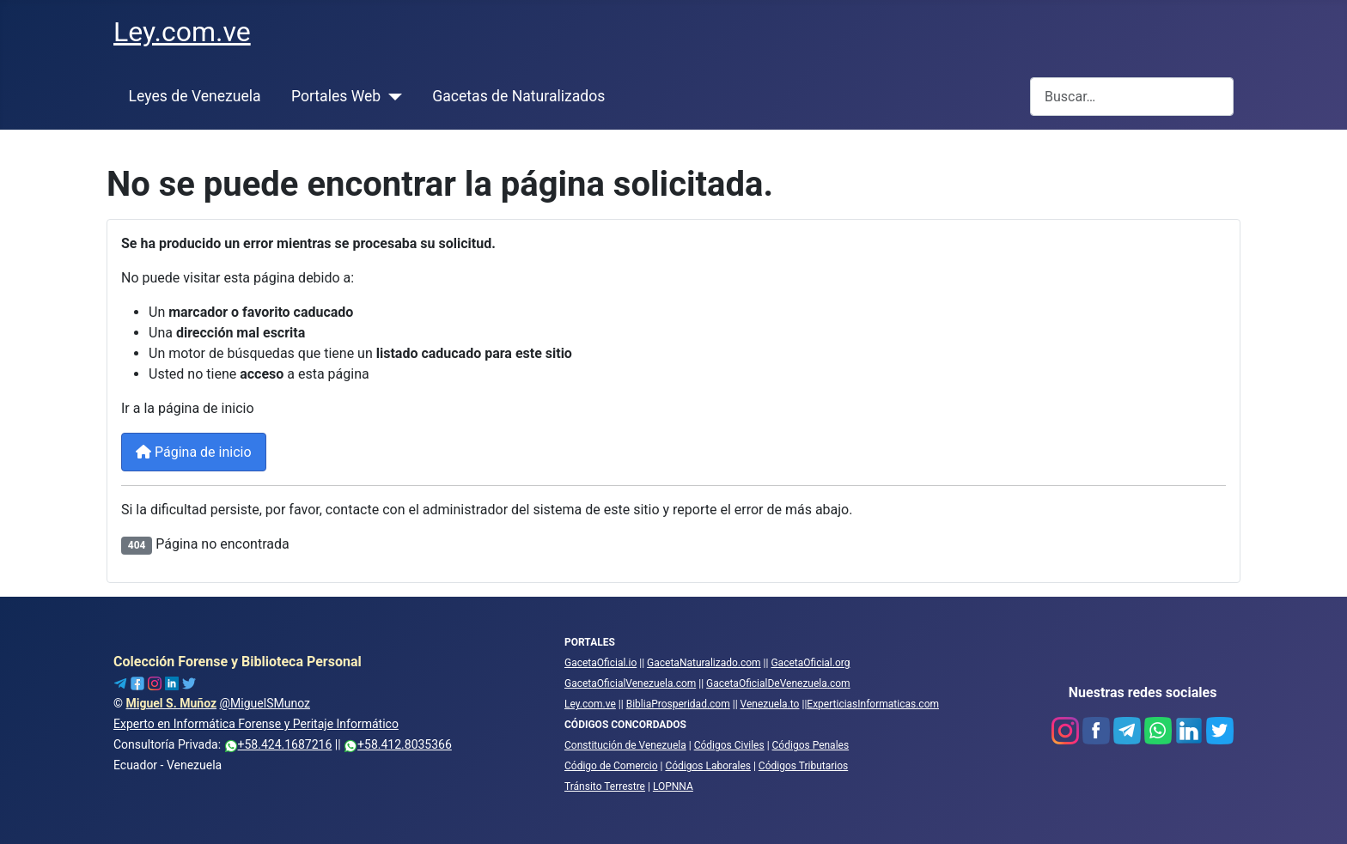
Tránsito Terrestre (604, 786)
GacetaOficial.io (600, 663)
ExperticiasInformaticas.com (873, 704)
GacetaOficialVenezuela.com (630, 683)
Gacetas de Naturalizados (518, 96)
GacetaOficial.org (810, 663)
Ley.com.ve (590, 704)
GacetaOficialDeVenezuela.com (778, 683)
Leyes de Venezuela (195, 96)
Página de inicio (194, 452)
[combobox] (1132, 96)
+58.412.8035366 (398, 744)
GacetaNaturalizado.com (704, 663)
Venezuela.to (770, 704)
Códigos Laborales (708, 766)
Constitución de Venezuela (625, 745)
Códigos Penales (811, 745)
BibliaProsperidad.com (678, 704)
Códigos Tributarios (803, 766)
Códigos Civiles (729, 745)
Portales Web (336, 96)
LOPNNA (673, 786)
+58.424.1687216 (278, 744)
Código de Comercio (611, 766)
